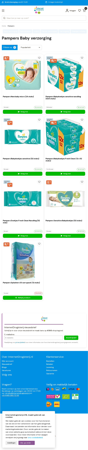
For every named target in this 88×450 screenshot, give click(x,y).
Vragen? (7, 384)
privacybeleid (20, 342)
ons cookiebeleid (35, 437)
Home (4, 26)
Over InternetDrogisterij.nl (17, 356)
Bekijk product (22, 298)
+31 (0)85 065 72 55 (10, 395)
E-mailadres (9, 334)
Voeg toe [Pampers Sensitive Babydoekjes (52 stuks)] (65, 236)
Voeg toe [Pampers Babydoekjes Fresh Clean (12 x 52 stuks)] (65, 174)
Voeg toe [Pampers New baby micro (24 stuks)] (22, 112)
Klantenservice (55, 356)
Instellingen (11, 443)
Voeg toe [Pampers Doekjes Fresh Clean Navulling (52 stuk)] (22, 236)
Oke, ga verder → (26, 443)
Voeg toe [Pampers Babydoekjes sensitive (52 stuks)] (22, 174)
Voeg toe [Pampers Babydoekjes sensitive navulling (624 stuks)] (65, 112)
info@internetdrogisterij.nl (19, 393)
